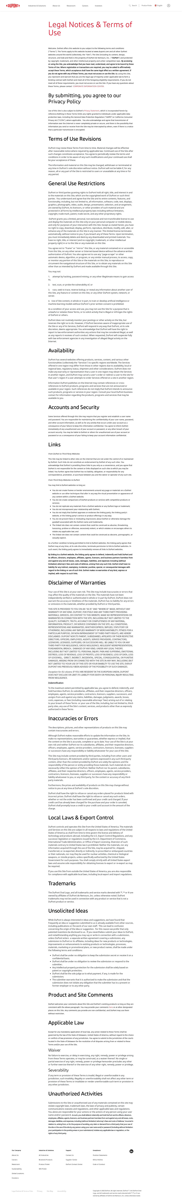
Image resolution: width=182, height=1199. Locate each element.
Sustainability (17, 1169)
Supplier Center (71, 1160)
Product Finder (147, 5)
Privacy (39, 1191)
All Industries (44, 1155)
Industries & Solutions (37, 6)
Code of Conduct (99, 1164)
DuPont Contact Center (74, 1164)
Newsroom (71, 6)
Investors (98, 6)
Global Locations (18, 1173)
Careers (85, 6)
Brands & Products (45, 1160)
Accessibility (62, 1191)
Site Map (50, 1191)
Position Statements (100, 1155)
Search (133, 6)
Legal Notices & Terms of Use (22, 1191)
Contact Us (70, 1155)
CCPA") (62, 120)
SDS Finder (43, 1169)
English (159, 5)
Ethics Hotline (98, 1160)
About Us (56, 6)
